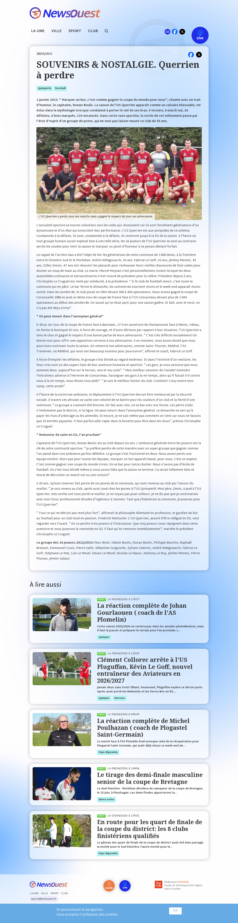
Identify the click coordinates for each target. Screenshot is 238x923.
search (108, 31)
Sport (74, 31)
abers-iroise (106, 799)
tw (182, 31)
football (60, 88)
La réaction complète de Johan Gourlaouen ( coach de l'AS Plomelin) (142, 612)
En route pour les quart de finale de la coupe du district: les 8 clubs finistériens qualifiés (149, 829)
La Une (38, 31)
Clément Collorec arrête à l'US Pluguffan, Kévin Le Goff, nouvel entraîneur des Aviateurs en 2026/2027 (145, 670)
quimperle (44, 88)
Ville (56, 31)
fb (174, 31)
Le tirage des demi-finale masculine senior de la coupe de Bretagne (150, 778)
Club (93, 31)
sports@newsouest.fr (43, 899)
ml (167, 31)
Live (196, 31)
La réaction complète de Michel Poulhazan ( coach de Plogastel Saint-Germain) (143, 728)
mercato (119, 698)
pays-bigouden (108, 752)
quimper (104, 637)
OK (175, 911)
